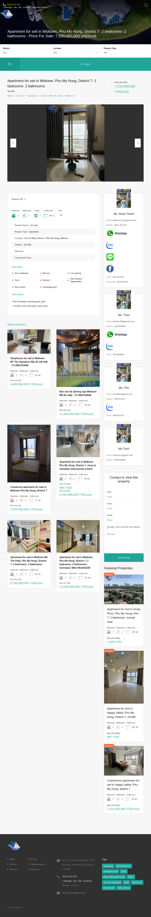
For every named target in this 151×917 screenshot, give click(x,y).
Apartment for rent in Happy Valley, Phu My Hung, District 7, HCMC (121, 712)
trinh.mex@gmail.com (123, 455)
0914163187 (118, 277)
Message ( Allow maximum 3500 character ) (123, 528)
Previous (13, 143)
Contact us (35, 869)
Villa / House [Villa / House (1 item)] (123, 888)
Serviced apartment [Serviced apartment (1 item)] (112, 882)
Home (10, 96)
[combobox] (25, 52)
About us (13, 869)
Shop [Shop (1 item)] (126, 882)
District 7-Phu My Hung (51, 96)
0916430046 (119, 326)
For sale (20, 96)
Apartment (32, 96)
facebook (27, 7)
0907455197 (119, 399)
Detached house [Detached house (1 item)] (123, 866)
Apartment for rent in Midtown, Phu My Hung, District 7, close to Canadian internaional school (77, 465)
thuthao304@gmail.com (123, 321)
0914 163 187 (120, 225)
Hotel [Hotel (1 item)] (123, 871)
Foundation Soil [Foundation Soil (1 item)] (111, 871)
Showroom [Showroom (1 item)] (137, 882)
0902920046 (119, 460)
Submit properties (38, 864)
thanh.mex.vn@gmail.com (124, 220)
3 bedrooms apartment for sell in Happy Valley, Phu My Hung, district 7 (123, 784)
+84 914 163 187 (13, 5)
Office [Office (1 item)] (131, 877)
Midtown (70, 96)
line (20, 7)
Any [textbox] (5, 52)
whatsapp (8, 7)
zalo (15, 7)
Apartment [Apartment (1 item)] (108, 866)
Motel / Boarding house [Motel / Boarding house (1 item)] (114, 877)
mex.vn (18, 907)
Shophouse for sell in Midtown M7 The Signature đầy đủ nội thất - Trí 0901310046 (28, 362)
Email (109, 503)
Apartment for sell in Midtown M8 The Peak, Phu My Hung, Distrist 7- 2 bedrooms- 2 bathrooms (28, 561)
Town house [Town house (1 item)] (109, 888)
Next (138, 143)
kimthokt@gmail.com (122, 394)
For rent (12, 864)
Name (109, 492)
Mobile (110, 515)
